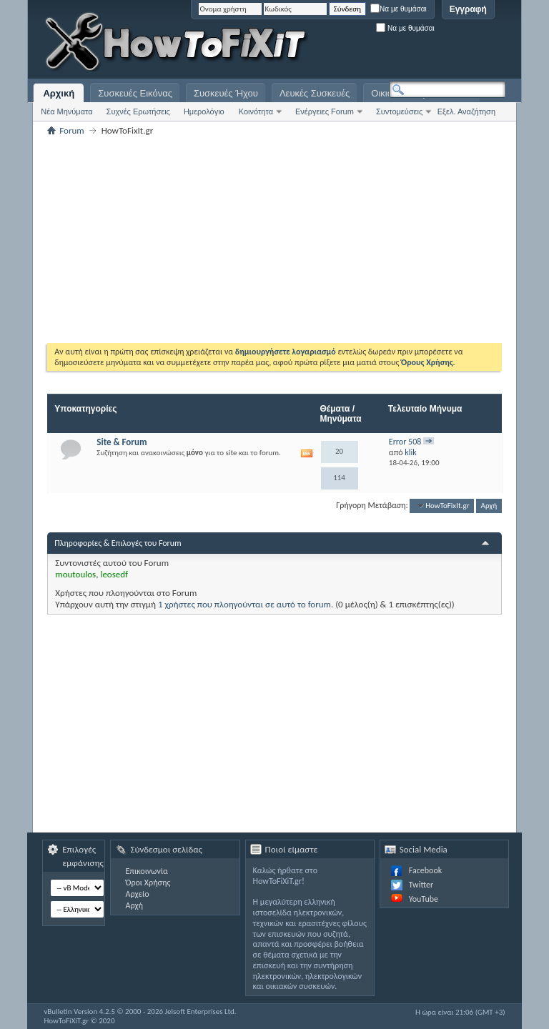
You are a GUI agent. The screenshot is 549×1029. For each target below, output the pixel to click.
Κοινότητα (256, 111)
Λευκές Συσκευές (315, 93)
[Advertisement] (327, 42)
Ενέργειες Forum (324, 111)
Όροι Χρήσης (147, 883)
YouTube (423, 899)
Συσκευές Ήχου (226, 93)
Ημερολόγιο (204, 111)
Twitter (421, 885)
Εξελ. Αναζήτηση (466, 111)
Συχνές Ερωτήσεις (138, 111)
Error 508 (405, 442)
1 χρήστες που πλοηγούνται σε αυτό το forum (244, 604)
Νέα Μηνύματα (66, 111)
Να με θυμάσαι (398, 9)
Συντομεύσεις (399, 111)
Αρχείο (137, 894)
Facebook (425, 870)
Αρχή (489, 505)
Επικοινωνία (146, 871)
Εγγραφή (468, 9)
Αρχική (58, 93)
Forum (71, 130)
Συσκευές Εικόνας (135, 93)
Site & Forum (122, 442)
